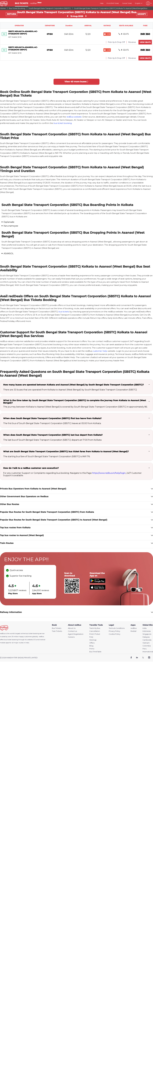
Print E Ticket (94, 634)
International (148, 651)
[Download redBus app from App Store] (97, 589)
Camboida (147, 640)
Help (101, 3)
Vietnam (146, 643)
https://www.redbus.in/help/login (109, 473)
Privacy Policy (114, 631)
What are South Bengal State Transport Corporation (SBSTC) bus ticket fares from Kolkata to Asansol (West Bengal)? (66, 451)
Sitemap (93, 640)
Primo (91, 649)
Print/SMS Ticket (113, 3)
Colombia (147, 646)
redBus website (74, 117)
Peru (144, 649)
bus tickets (64, 311)
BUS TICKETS (21, 3)
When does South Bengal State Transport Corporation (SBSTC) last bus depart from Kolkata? (53, 435)
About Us (71, 628)
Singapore (147, 634)
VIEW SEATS (145, 42)
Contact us (72, 631)
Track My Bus (94, 628)
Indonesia (147, 631)
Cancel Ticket (127, 3)
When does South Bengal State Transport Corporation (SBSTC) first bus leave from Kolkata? (52, 418)
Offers (91, 643)
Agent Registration (75, 634)
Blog (91, 646)
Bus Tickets (56, 628)
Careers (71, 637)
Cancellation (94, 631)
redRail (35, 3)
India (144, 628)
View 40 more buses (77, 81)
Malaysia (146, 637)
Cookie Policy (114, 634)
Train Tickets (57, 631)
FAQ (91, 637)
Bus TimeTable (95, 651)
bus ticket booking (63, 123)
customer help (100, 351)
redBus (41, 636)
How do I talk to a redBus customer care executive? (31, 468)
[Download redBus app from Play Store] (97, 582)
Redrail (133, 631)
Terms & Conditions (117, 628)
